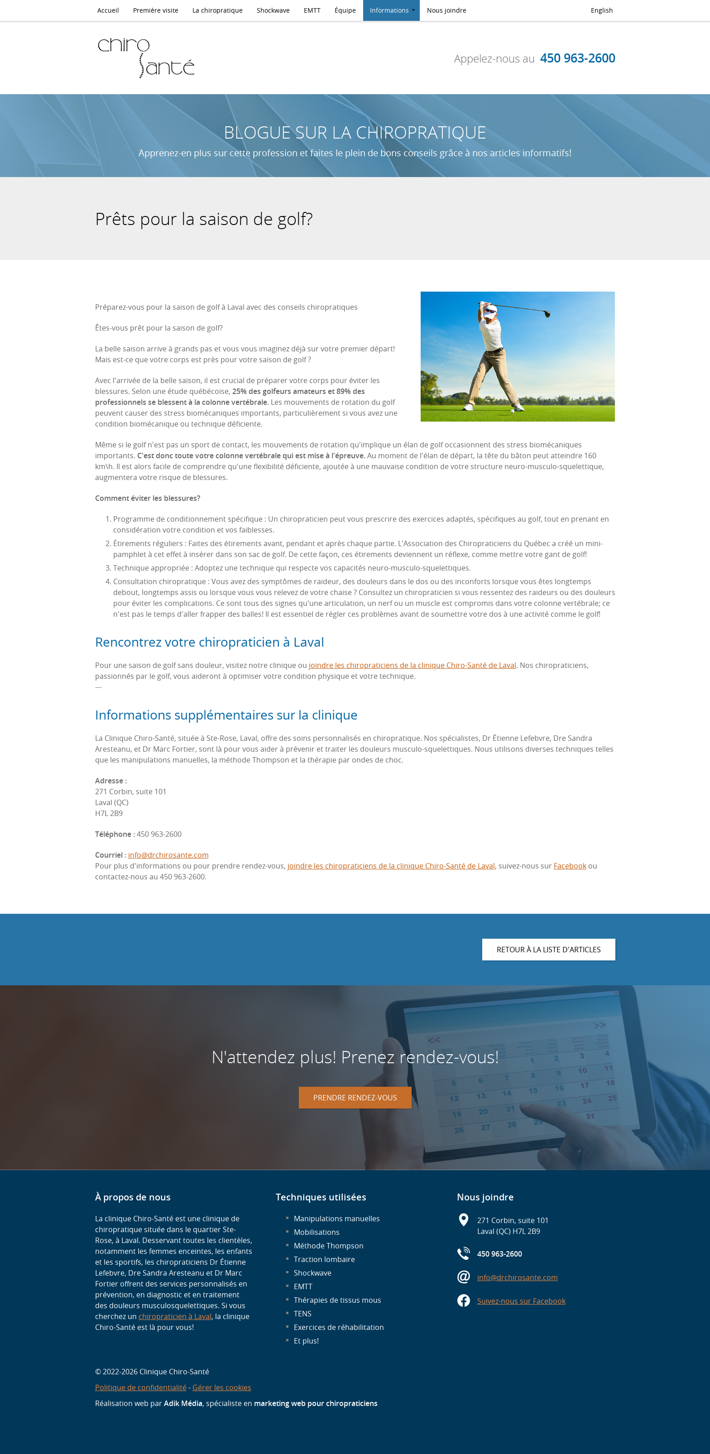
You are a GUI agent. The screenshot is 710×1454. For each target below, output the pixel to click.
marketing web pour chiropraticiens (316, 1403)
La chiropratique (217, 10)
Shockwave (273, 10)
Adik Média (183, 1403)
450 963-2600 (577, 58)
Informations (389, 10)
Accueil (108, 10)
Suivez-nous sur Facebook (521, 1301)
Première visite (155, 10)
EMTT (312, 10)
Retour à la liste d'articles (549, 950)
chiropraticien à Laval (175, 1316)
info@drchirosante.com (168, 855)
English (602, 10)
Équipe (345, 10)
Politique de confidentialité (141, 1387)
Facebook (570, 866)
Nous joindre (446, 10)
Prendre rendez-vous (355, 1098)
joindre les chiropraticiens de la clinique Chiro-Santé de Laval (412, 665)
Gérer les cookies (221, 1387)
